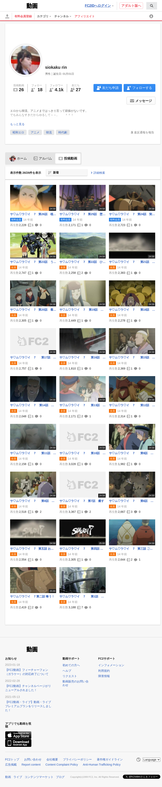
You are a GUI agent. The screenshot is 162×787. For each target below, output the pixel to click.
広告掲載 (11, 764)
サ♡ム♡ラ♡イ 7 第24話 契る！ (132, 214)
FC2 (15, 5)
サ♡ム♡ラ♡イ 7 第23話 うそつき (33, 261)
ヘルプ (67, 670)
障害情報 (104, 676)
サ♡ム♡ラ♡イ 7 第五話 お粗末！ (33, 548)
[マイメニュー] (152, 16)
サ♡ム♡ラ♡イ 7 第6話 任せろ (132, 501)
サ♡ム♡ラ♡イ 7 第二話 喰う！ (32, 596)
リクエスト (70, 676)
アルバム (42, 158)
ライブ (17, 777)
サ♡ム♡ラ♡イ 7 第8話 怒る (33, 501)
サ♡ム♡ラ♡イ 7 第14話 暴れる (33, 405)
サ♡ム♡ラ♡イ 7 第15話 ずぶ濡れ (132, 357)
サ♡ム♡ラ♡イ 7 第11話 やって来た (33, 453)
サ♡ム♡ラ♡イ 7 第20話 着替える (33, 309)
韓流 (49, 132)
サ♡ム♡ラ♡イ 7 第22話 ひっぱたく (82, 261)
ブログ (60, 777)
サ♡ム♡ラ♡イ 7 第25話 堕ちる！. (82, 214)
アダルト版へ (131, 5)
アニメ (35, 132)
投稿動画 (68, 158)
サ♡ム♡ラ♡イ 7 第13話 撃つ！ (82, 405)
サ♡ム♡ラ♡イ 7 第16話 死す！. (82, 357)
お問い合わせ (32, 759)
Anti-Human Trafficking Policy (102, 764)
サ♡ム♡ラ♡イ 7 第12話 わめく (132, 405)
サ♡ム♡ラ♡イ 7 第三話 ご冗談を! (132, 548)
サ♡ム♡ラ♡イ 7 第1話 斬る (82, 596)
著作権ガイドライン (110, 759)
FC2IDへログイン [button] (99, 5)
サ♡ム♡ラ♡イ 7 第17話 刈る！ (33, 357)
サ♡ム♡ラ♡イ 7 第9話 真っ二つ (132, 453)
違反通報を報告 (144, 132)
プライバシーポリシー (77, 759)
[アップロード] (7, 16)
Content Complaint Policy (61, 764)
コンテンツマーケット (39, 777)
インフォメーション (111, 665)
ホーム (18, 158)
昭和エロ (18, 132)
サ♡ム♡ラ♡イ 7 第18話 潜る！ (132, 309)
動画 (8, 777)
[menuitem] (151, 5)
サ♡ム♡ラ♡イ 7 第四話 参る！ (82, 548)
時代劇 (62, 132)
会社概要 (52, 759)
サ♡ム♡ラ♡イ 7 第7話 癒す (81, 501)
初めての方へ (71, 665)
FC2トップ (12, 759)
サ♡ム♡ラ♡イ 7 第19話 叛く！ (82, 309)
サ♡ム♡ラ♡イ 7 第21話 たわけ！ (132, 261)
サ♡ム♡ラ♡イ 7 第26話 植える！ (33, 214)
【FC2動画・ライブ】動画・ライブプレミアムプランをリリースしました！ (28, 706)
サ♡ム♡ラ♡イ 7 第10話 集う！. (82, 453)
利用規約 (104, 670)
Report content (31, 764)
